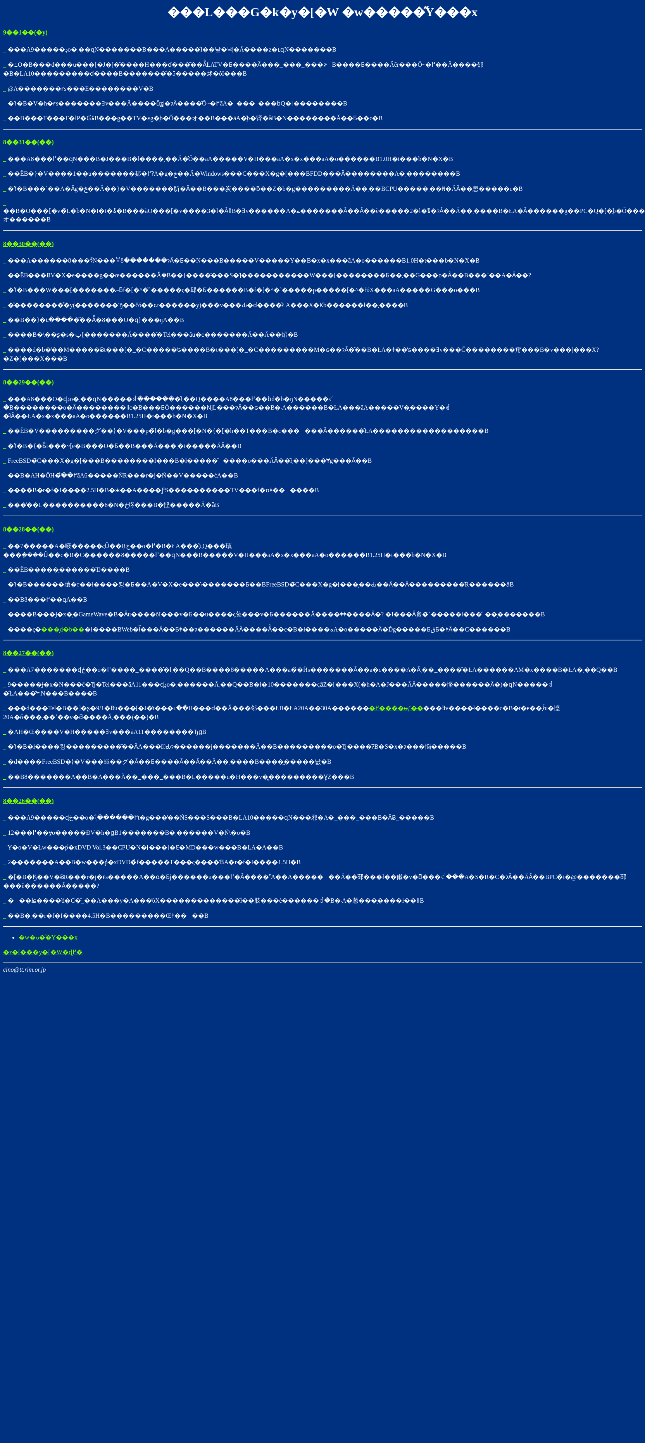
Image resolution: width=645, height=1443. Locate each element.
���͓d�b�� (63, 629)
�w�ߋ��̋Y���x (48, 937)
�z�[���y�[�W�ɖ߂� (43, 952)
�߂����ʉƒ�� (396, 708)
